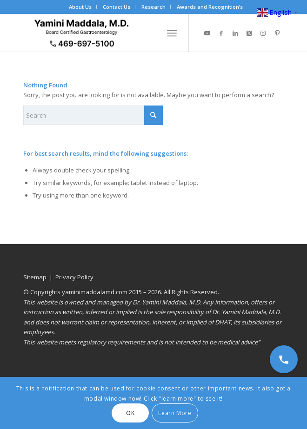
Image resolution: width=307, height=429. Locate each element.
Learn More (174, 413)
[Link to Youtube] (207, 33)
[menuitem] (80, 7)
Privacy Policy (74, 277)
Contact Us (116, 6)
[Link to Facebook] (221, 33)
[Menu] (172, 33)
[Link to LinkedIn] (235, 33)
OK (130, 413)
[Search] (93, 115)
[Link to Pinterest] (277, 33)
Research (153, 6)
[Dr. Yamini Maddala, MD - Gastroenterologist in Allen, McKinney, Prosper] (127, 33)
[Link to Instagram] (263, 33)
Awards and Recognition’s (210, 6)
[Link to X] (249, 33)
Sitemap (35, 277)
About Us (80, 6)
